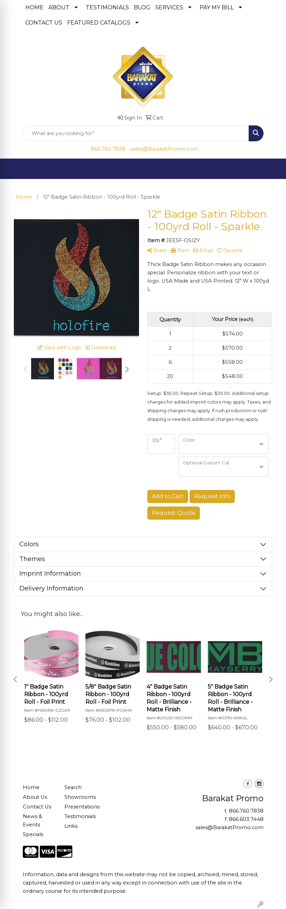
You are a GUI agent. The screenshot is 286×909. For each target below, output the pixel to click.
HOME (34, 7)
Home (31, 787)
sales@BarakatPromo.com (164, 149)
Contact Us (37, 807)
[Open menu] (272, 169)
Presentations (81, 807)
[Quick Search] (136, 133)
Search (73, 787)
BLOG (142, 7)
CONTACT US (43, 22)
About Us (35, 797)
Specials (33, 834)
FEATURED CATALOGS (98, 22)
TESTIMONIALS (107, 7)
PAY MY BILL (217, 7)
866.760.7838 (108, 149)
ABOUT (59, 7)
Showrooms (80, 797)
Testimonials (80, 816)
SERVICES (169, 7)
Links (70, 826)
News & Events (32, 820)
